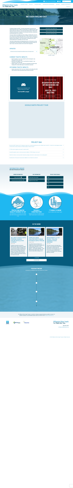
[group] (20, 243)
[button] (24, 52)
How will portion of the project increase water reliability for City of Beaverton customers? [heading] (23, 159)
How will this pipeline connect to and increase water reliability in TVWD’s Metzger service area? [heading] (24, 153)
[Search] (66, 1)
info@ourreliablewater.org (49, 317)
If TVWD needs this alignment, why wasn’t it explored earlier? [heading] (19, 150)
